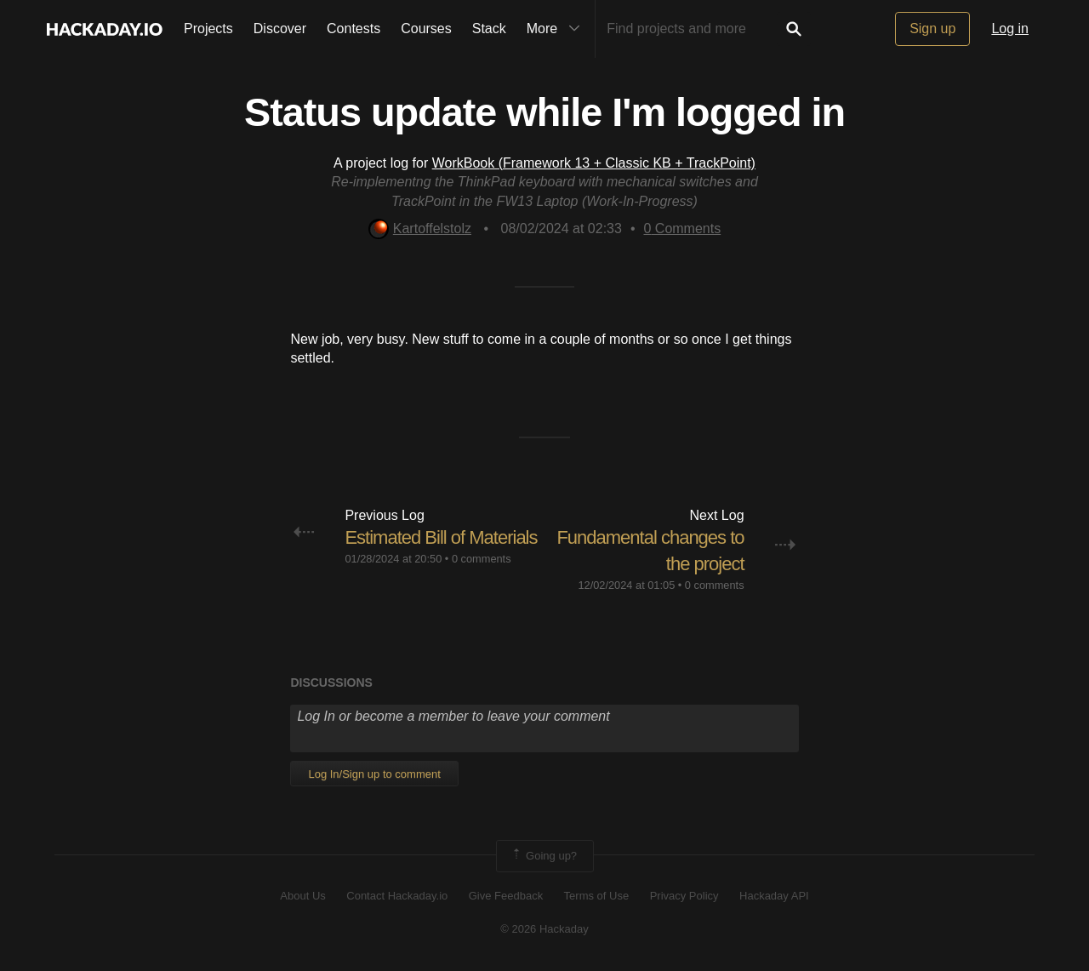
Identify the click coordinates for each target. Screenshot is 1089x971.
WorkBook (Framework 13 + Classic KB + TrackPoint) (593, 163)
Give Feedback (506, 895)
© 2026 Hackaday (544, 928)
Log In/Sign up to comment (374, 774)
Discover (280, 28)
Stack (489, 28)
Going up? (544, 856)
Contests (353, 28)
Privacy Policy (684, 895)
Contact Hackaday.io (397, 895)
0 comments (481, 558)
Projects (208, 28)
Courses (426, 28)
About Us (302, 895)
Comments (682, 228)
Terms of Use (597, 895)
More (557, 29)
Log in (1010, 28)
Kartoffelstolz (419, 228)
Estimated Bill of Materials (441, 537)
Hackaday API (774, 895)
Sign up (932, 28)
